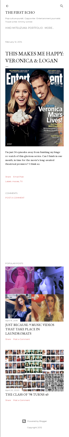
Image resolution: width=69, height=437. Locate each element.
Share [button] (8, 176)
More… (49, 27)
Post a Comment (14, 197)
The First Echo (20, 12)
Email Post (18, 176)
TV (21, 181)
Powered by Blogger (34, 421)
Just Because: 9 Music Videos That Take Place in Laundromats (29, 329)
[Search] (62, 5)
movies (15, 181)
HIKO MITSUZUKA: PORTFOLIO (24, 27)
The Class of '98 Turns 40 (26, 394)
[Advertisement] (34, 230)
